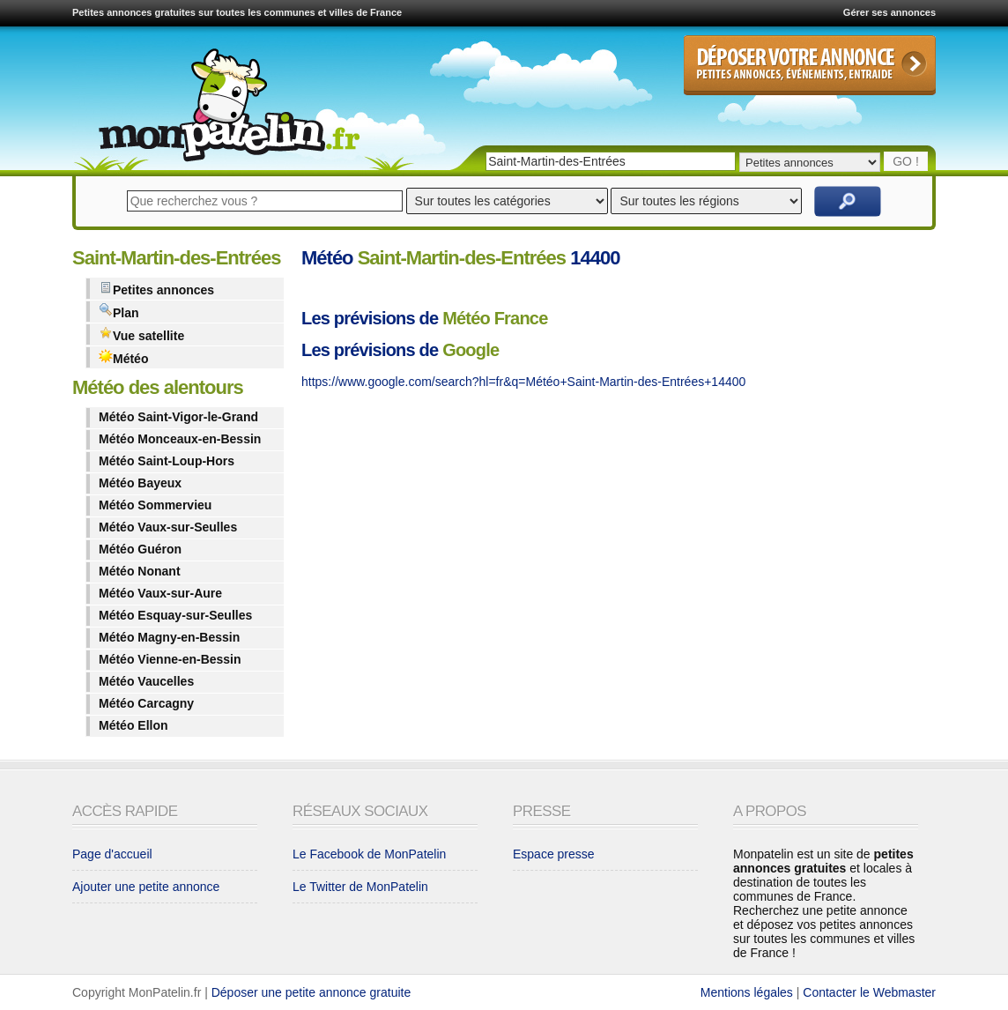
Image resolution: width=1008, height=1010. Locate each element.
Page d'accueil (112, 854)
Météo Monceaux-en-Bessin (180, 439)
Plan (119, 311)
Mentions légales (746, 992)
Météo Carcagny (146, 703)
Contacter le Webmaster (869, 992)
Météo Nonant (140, 571)
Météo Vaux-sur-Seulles (168, 527)
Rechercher (847, 201)
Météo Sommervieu (155, 505)
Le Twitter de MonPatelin (360, 887)
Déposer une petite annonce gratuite (311, 992)
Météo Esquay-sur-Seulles (175, 615)
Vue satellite (141, 334)
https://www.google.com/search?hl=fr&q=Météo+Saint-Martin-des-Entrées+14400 (523, 382)
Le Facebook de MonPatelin (369, 854)
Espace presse (554, 854)
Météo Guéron (140, 549)
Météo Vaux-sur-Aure (160, 593)
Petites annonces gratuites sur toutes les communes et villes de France (237, 12)
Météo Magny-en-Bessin (169, 637)
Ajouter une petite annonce (145, 887)
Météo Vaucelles (146, 681)
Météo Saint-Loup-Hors (166, 461)
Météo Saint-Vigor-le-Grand (178, 417)
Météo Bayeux (140, 483)
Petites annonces (156, 288)
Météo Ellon (133, 725)
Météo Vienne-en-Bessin (170, 659)
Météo (123, 357)
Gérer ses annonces (889, 12)
